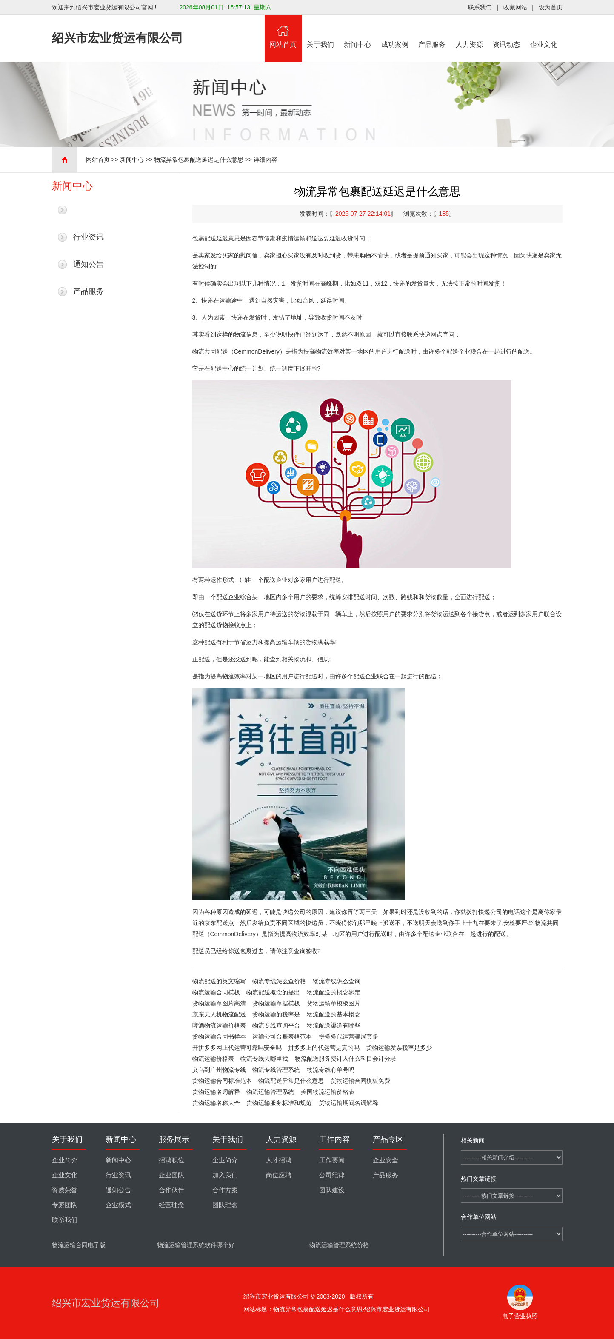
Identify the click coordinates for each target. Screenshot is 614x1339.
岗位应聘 (278, 1175)
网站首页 (283, 31)
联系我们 (480, 7)
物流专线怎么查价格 (279, 981)
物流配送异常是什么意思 (291, 1080)
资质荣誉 (64, 1190)
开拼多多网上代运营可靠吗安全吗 (237, 1047)
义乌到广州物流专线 (219, 1069)
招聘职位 (171, 1160)
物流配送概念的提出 (273, 992)
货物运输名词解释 (216, 1091)
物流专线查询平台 (276, 1025)
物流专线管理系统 (276, 1069)
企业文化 (544, 31)
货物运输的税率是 (276, 1014)
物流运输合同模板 (216, 992)
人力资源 (469, 31)
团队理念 (225, 1205)
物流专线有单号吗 (330, 1069)
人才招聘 (278, 1160)
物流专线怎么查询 (336, 981)
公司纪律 (332, 1175)
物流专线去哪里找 (264, 1058)
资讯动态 (506, 31)
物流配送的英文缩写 (219, 981)
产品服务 (432, 31)
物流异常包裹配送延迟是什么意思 (198, 159)
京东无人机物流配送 (219, 1014)
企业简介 (64, 1160)
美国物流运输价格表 (327, 1091)
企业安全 (385, 1160)
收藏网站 (515, 7)
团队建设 (332, 1190)
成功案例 (395, 31)
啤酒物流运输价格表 (219, 1025)
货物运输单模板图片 (333, 1003)
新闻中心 (358, 31)
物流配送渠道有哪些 (333, 1025)
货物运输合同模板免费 (360, 1080)
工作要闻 (332, 1160)
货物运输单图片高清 (219, 1003)
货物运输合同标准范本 (222, 1080)
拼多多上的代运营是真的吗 (324, 1047)
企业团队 (171, 1175)
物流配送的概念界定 (333, 992)
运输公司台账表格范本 (282, 1036)
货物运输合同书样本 (219, 1036)
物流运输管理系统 (270, 1091)
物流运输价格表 (213, 1058)
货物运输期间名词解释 (348, 1102)
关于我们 (320, 31)
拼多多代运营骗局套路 (348, 1036)
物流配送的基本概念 (333, 1014)
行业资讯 (88, 237)
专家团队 (64, 1205)
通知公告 (88, 264)
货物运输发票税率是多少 (399, 1047)
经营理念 (171, 1205)
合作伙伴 (171, 1190)
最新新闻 (88, 210)
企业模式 (118, 1205)
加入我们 (225, 1175)
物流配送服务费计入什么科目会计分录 (345, 1058)
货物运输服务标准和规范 (279, 1102)
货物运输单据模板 (276, 1003)
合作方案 (225, 1190)
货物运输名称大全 (216, 1102)
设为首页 (551, 7)
